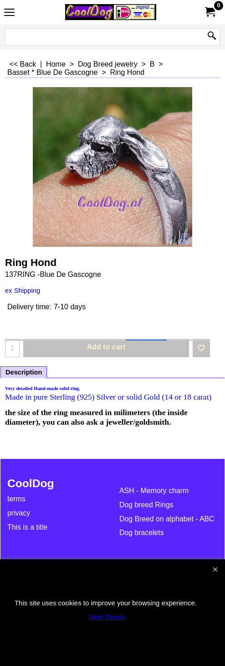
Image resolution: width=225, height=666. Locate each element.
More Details (107, 617)
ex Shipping (22, 290)
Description (23, 372)
